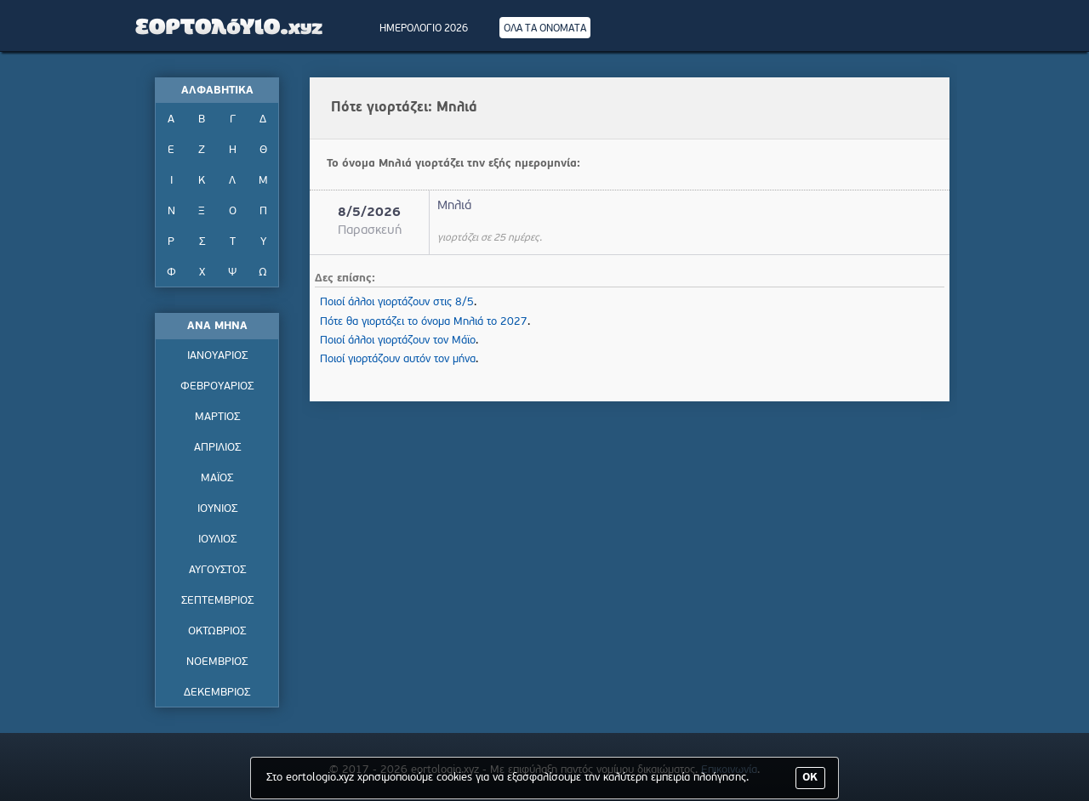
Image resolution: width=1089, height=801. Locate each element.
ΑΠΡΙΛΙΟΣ (217, 447)
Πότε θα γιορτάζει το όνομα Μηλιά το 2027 (423, 321)
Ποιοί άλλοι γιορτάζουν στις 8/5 (397, 302)
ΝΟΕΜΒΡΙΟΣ (217, 662)
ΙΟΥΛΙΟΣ (217, 539)
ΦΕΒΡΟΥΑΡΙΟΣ (217, 386)
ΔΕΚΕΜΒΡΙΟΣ (217, 692)
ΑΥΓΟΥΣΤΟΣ (217, 570)
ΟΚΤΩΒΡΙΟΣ (217, 631)
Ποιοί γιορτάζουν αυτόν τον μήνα (398, 359)
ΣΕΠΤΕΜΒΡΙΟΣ (217, 600)
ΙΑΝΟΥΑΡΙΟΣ (217, 355)
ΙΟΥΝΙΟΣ (217, 508)
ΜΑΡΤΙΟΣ (217, 417)
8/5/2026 (369, 213)
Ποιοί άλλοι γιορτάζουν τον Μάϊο (398, 340)
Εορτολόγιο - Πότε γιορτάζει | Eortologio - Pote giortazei (230, 25)
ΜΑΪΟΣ (217, 478)
